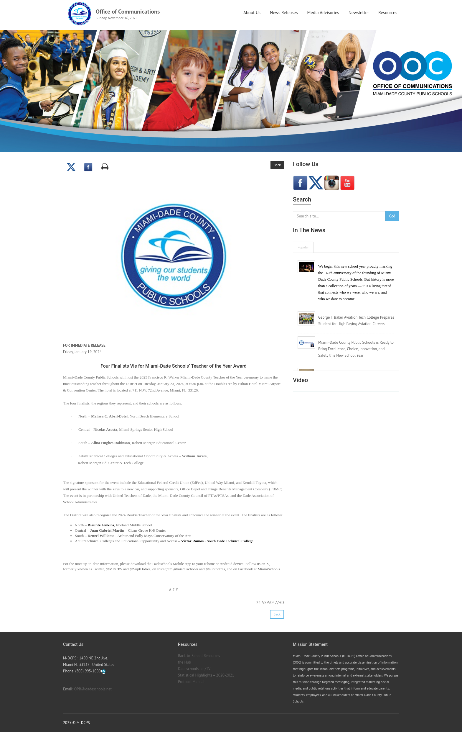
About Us (251, 12)
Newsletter (359, 12)
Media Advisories (323, 12)
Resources (387, 12)
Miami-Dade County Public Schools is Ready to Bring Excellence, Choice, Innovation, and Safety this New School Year (356, 349)
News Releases (284, 12)
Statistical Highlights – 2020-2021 (206, 675)
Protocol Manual (191, 681)
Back (277, 165)
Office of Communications (128, 11)
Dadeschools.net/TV (194, 668)
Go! (392, 216)
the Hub (184, 662)
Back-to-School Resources (199, 655)
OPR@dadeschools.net (93, 689)
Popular (303, 247)
